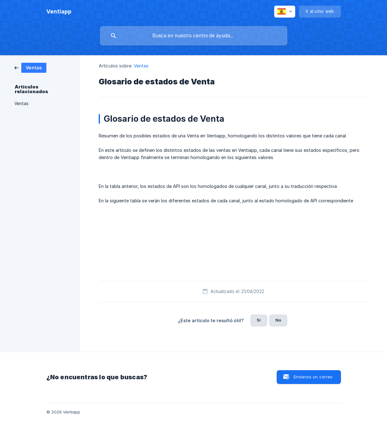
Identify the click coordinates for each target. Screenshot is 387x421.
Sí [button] (259, 319)
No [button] (278, 319)
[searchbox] (193, 35)
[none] (58, 12)
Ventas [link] (21, 103)
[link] (30, 67)
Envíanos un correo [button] (313, 376)
